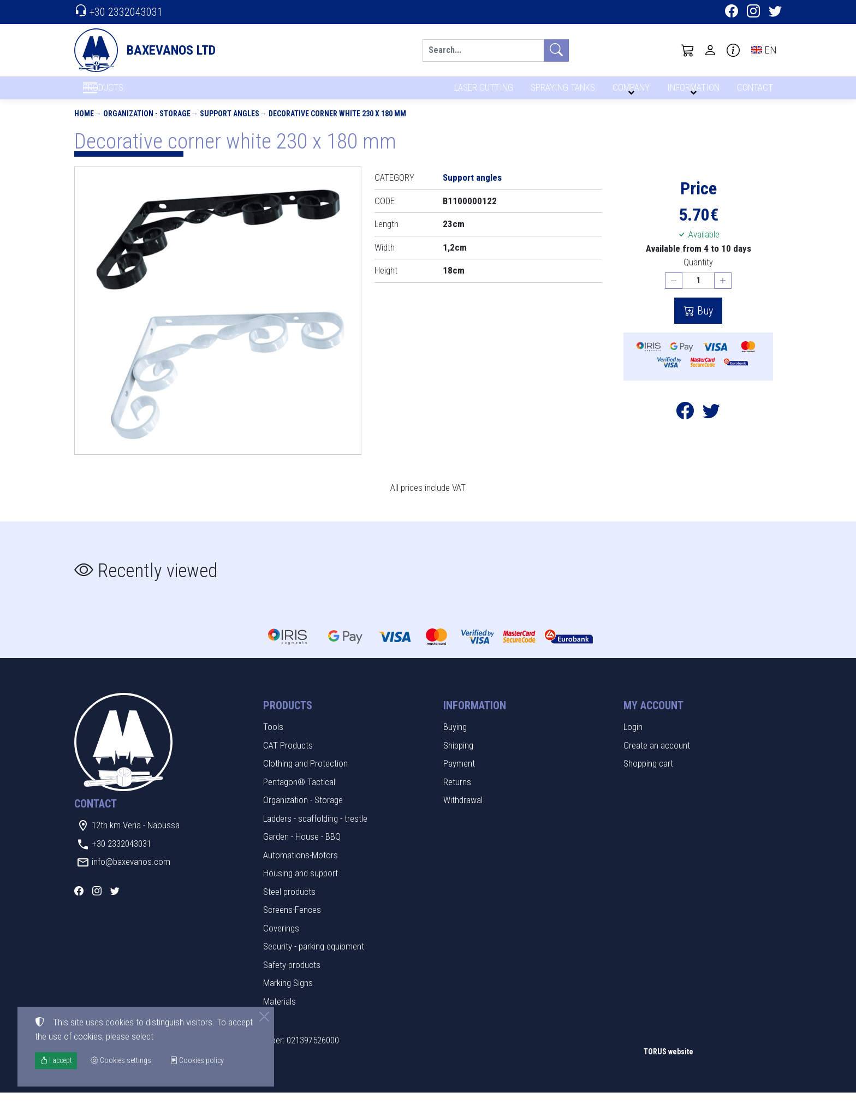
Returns (457, 792)
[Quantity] (698, 291)
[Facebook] (731, 12)
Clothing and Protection (305, 774)
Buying (455, 738)
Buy (703, 322)
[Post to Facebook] (685, 425)
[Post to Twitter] (711, 425)
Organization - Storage (147, 124)
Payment (459, 774)
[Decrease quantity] (673, 291)
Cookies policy (197, 1060)
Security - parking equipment (313, 957)
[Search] (483, 50)
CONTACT (754, 91)
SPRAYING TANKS (560, 91)
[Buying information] (733, 50)
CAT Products (288, 756)
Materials (279, 1012)
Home (84, 124)
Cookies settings (110, 1087)
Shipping (458, 756)
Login (633, 738)
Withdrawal (463, 811)
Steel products (289, 902)
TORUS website (668, 1062)
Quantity (698, 274)
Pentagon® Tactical (299, 792)
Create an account (656, 756)
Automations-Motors (300, 865)
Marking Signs (288, 994)
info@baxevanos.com (131, 873)
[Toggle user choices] (710, 50)
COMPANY (629, 91)
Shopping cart (648, 774)
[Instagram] (753, 12)
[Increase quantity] (723, 291)
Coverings (281, 939)
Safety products (291, 975)
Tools (273, 738)
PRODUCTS (129, 93)
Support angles (229, 124)
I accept (56, 1060)
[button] (688, 50)
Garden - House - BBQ (302, 847)
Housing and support (300, 884)
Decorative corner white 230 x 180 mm (337, 124)
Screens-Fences (292, 921)
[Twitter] (775, 12)
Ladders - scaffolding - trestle (315, 829)
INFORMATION (691, 91)
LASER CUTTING (480, 91)
